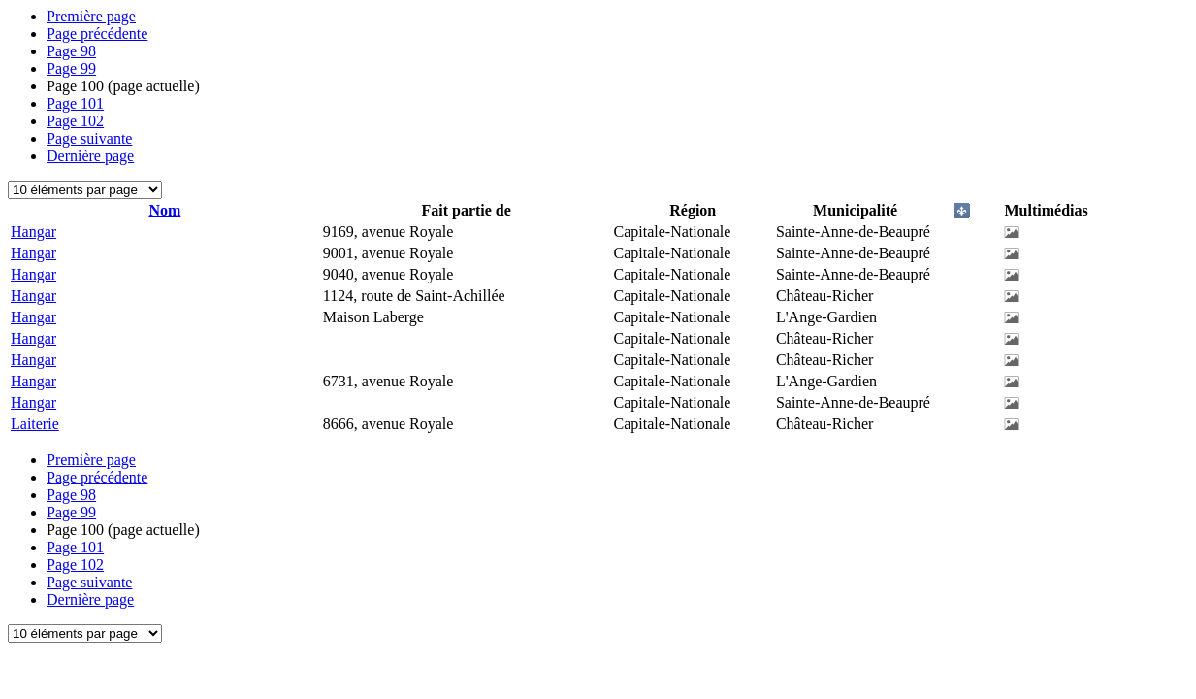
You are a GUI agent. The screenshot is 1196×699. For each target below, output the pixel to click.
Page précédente (97, 33)
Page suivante (89, 138)
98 (71, 51)
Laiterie (35, 424)
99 (71, 68)
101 (75, 103)
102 (75, 121)
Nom (164, 210)
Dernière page (90, 156)
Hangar (33, 231)
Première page (91, 16)
